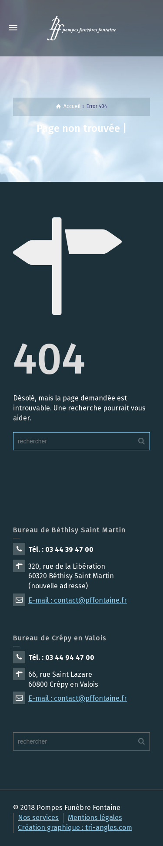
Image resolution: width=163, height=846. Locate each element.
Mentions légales (95, 817)
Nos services (38, 817)
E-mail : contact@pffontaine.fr (77, 600)
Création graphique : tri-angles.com (75, 827)
